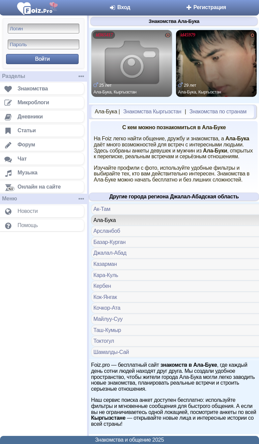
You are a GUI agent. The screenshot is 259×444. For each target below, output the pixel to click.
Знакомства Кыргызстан (152, 111)
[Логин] (43, 28)
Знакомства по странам (218, 111)
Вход (120, 7)
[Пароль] (43, 44)
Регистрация (205, 7)
